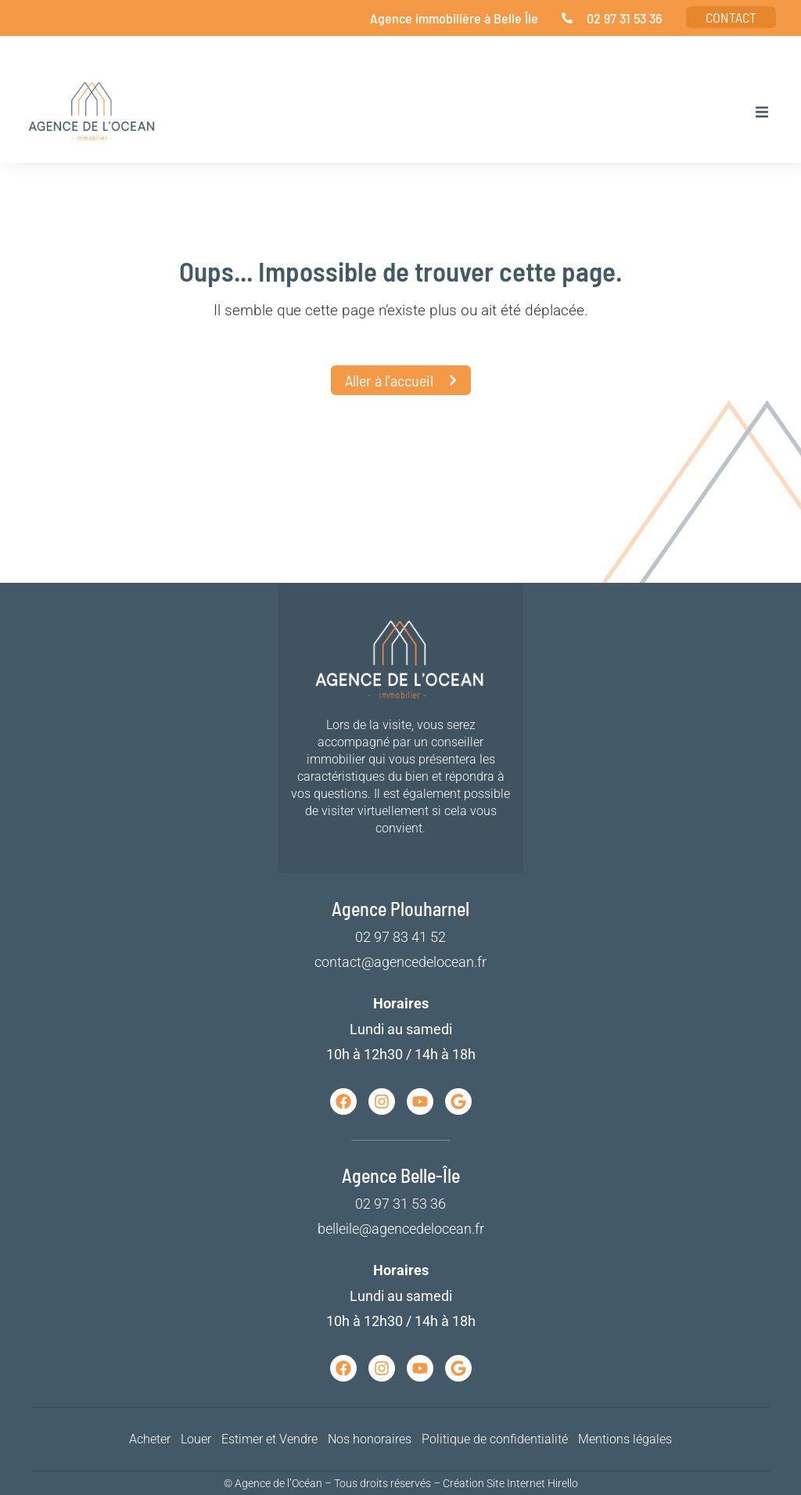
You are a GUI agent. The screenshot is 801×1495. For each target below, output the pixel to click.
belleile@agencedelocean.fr (401, 1228)
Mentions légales (625, 1439)
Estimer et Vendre (269, 1439)
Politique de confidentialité (495, 1439)
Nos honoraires (369, 1439)
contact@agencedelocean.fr (400, 962)
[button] (762, 112)
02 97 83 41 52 (400, 937)
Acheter (150, 1439)
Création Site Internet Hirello (510, 1483)
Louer (196, 1439)
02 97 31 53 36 (400, 1203)
